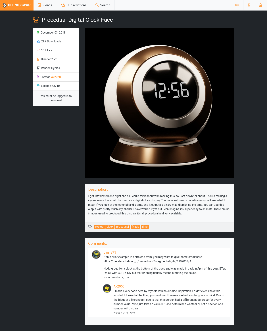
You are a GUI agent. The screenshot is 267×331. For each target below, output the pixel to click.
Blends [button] (45, 5)
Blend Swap (17, 5)
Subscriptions (74, 5)
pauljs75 (110, 252)
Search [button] (102, 5)
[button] (249, 5)
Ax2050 (56, 77)
